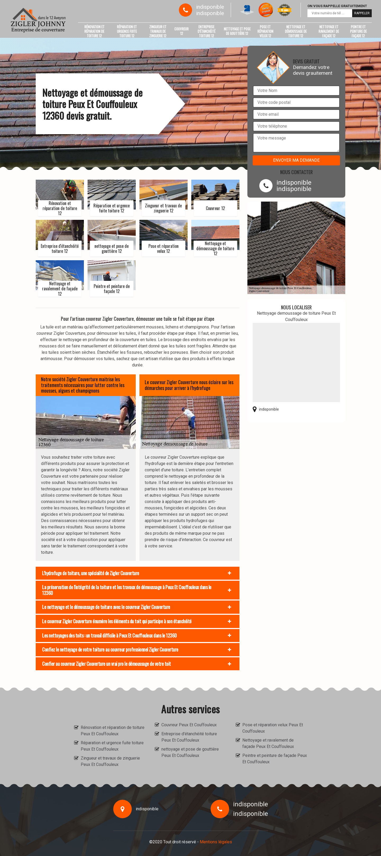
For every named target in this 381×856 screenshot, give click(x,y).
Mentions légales (216, 841)
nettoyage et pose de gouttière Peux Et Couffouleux (190, 752)
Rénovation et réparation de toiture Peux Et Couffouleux (112, 730)
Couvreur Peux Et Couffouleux (189, 724)
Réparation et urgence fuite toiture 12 (127, 31)
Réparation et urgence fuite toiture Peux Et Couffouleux (112, 746)
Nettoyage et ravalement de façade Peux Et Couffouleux (268, 743)
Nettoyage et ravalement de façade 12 (329, 31)
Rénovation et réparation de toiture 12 (94, 31)
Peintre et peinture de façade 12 (358, 31)
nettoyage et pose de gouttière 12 (237, 31)
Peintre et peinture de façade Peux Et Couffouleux (274, 758)
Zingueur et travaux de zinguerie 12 (157, 31)
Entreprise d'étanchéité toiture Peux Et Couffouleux (189, 737)
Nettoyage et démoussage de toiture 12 (296, 31)
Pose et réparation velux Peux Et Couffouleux (272, 728)
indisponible (210, 7)
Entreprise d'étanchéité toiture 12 (206, 31)
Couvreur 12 (181, 31)
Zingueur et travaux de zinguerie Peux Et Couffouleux (110, 761)
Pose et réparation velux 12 (265, 31)
